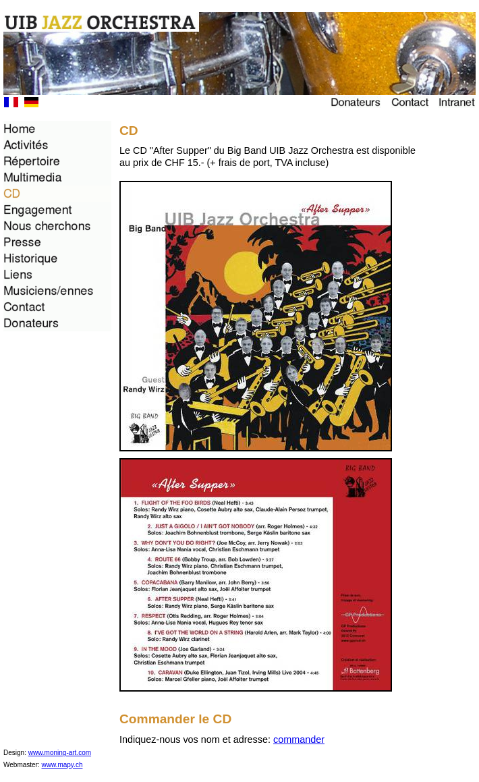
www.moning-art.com (59, 752)
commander (299, 739)
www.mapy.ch (62, 765)
